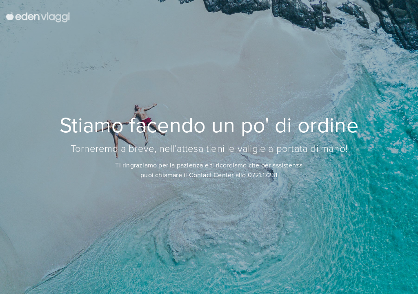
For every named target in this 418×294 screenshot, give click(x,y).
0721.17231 (263, 175)
